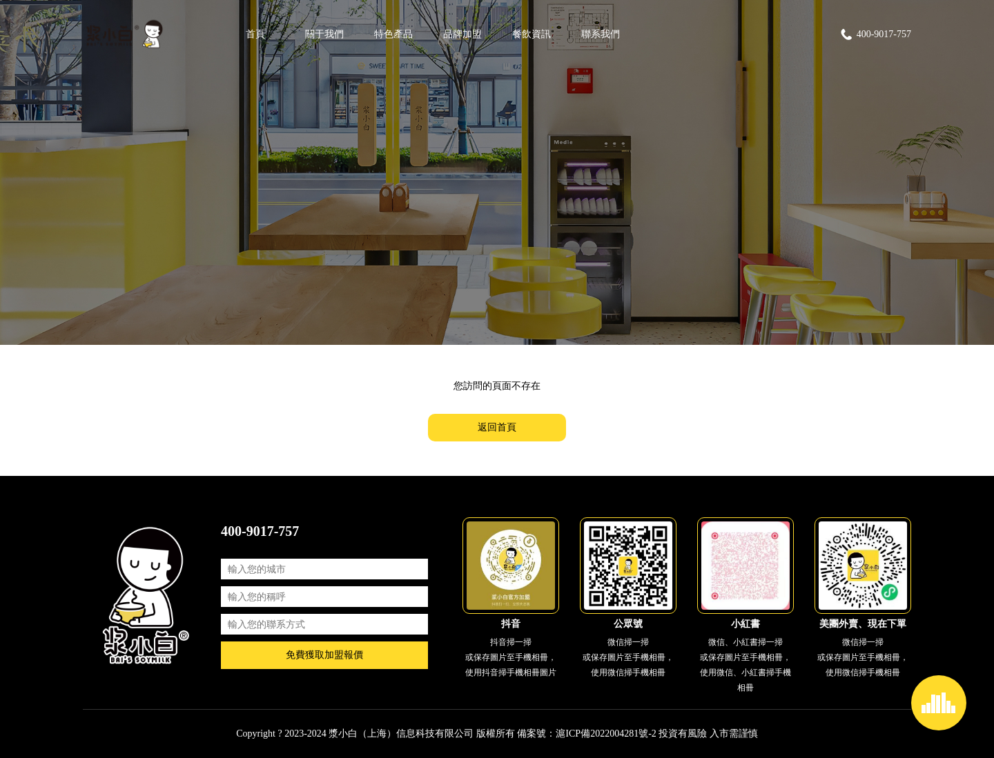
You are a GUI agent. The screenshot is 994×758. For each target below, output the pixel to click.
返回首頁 (497, 427)
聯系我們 (600, 34)
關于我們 (324, 34)
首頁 (255, 34)
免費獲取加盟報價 (324, 655)
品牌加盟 (462, 34)
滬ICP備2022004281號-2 (606, 733)
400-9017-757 (875, 34)
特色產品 (393, 34)
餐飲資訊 (531, 34)
